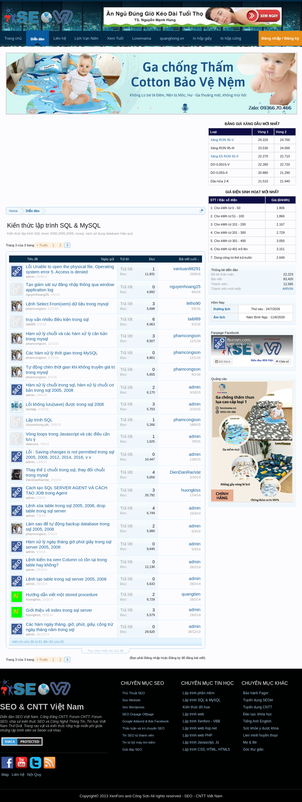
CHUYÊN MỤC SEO (142, 683)
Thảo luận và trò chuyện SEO (143, 728)
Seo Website (131, 700)
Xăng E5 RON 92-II (224, 156)
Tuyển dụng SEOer (258, 700)
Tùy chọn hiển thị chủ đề (105, 651)
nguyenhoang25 (37, 294)
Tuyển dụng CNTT (257, 707)
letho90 (193, 303)
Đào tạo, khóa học (257, 714)
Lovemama (141, 38)
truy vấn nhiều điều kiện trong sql (57, 319)
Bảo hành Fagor (255, 693)
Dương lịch (221, 309)
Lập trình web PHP (197, 735)
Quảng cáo (219, 379)
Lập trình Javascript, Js (201, 742)
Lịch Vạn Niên (87, 38)
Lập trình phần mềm (198, 693)
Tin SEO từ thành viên (138, 735)
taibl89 (30, 324)
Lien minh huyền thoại (260, 735)
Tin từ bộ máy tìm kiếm (138, 742)
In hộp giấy (202, 38)
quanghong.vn (172, 38)
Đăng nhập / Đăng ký (280, 38)
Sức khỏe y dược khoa (261, 728)
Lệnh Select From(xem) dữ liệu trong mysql (67, 304)
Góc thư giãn (253, 749)
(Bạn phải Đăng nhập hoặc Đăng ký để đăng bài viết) (167, 658)
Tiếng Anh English (257, 721)
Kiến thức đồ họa (196, 707)
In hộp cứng (230, 38)
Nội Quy (34, 774)
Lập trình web (193, 714)
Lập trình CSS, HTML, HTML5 (206, 749)
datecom (32, 444)
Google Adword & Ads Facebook (145, 721)
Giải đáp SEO (132, 749)
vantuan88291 (187, 268)
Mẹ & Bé (250, 742)
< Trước (42, 245)
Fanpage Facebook (225, 332)
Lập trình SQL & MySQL (201, 700)
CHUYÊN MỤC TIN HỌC (207, 683)
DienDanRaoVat (37, 480)
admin (30, 276)
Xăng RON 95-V (222, 140)
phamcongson (36, 308)
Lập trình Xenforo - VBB (201, 721)
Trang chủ (13, 38)
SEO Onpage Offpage (138, 714)
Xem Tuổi (115, 38)
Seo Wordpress (133, 707)
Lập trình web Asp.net (200, 728)
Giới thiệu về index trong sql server (59, 610)
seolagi (31, 409)
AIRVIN (288, 288)
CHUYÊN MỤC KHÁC (265, 683)
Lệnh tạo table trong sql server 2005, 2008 (66, 579)
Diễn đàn (37, 39)
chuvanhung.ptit (37, 424)
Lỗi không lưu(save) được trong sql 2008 (65, 404)
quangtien (191, 594)
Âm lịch (219, 317)
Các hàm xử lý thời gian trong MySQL (62, 353)
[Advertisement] (105, 163)
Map (5, 774)
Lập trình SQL (39, 420)
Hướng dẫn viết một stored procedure (62, 594)
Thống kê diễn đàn (224, 270)
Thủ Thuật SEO (133, 693)
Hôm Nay (218, 302)
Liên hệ (59, 38)
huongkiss (191, 490)
